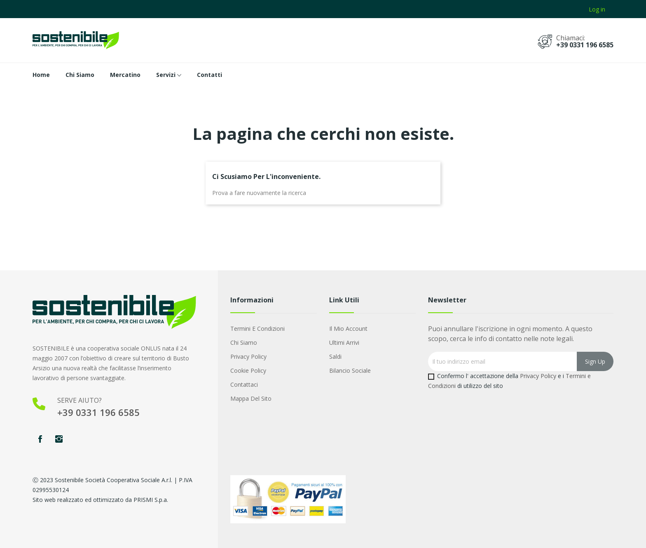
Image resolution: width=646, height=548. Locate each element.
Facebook (40, 439)
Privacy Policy (248, 356)
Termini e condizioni (257, 328)
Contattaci (244, 384)
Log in (597, 9)
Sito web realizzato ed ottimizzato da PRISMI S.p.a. (100, 500)
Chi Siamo (243, 342)
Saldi (335, 356)
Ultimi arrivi (344, 342)
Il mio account (348, 328)
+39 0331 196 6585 (584, 44)
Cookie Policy (248, 370)
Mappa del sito (251, 398)
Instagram (58, 439)
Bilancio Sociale (350, 370)
